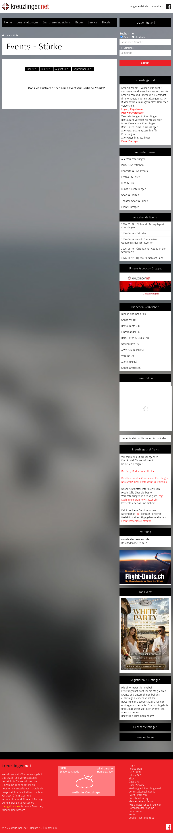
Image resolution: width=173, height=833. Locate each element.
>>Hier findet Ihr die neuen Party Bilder (143, 438)
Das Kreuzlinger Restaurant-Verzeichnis (144, 481)
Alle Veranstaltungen (133, 159)
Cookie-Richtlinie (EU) (141, 817)
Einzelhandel (128, 332)
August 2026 (62, 69)
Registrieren (137, 109)
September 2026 (82, 69)
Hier (138, 513)
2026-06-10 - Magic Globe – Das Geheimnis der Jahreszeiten (139, 241)
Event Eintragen (130, 141)
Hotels (106, 22)
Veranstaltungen (27, 22)
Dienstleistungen (131, 314)
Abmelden (157, 6)
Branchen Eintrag (138, 798)
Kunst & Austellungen (133, 189)
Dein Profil (135, 772)
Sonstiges (127, 320)
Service (92, 22)
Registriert (127, 716)
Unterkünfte (128, 344)
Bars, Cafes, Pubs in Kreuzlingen (139, 127)
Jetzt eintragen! (145, 22)
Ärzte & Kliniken (130, 350)
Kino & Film (128, 183)
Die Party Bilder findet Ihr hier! (138, 471)
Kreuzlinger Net (25, 6)
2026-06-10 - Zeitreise (134, 233)
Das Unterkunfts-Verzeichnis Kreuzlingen (144, 478)
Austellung (127, 361)
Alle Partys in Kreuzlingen (136, 137)
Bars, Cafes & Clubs (132, 338)
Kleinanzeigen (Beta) (141, 801)
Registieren (135, 768)
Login (124, 109)
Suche (145, 62)
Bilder (79, 22)
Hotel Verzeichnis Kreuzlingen (138, 123)
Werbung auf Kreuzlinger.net (145, 788)
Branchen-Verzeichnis (56, 22)
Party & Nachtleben (132, 165)
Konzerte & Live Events (134, 171)
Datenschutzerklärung (141, 808)
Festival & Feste (130, 177)
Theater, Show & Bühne (134, 201)
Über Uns (134, 781)
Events (125, 37)
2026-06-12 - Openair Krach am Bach (142, 258)
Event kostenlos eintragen (136, 521)
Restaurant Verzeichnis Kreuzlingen (141, 119)
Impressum (135, 811)
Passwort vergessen (132, 112)
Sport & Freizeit (130, 195)
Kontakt (133, 814)
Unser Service (137, 785)
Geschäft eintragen (145, 727)
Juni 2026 (32, 69)
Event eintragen (145, 737)
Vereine (125, 355)
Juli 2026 (46, 69)
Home (8, 22)
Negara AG (36, 828)
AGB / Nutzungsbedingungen (145, 804)
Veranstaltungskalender (142, 791)
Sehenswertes (129, 367)
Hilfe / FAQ (135, 775)
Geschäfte (139, 37)
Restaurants (128, 326)
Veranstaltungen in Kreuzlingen (139, 116)
